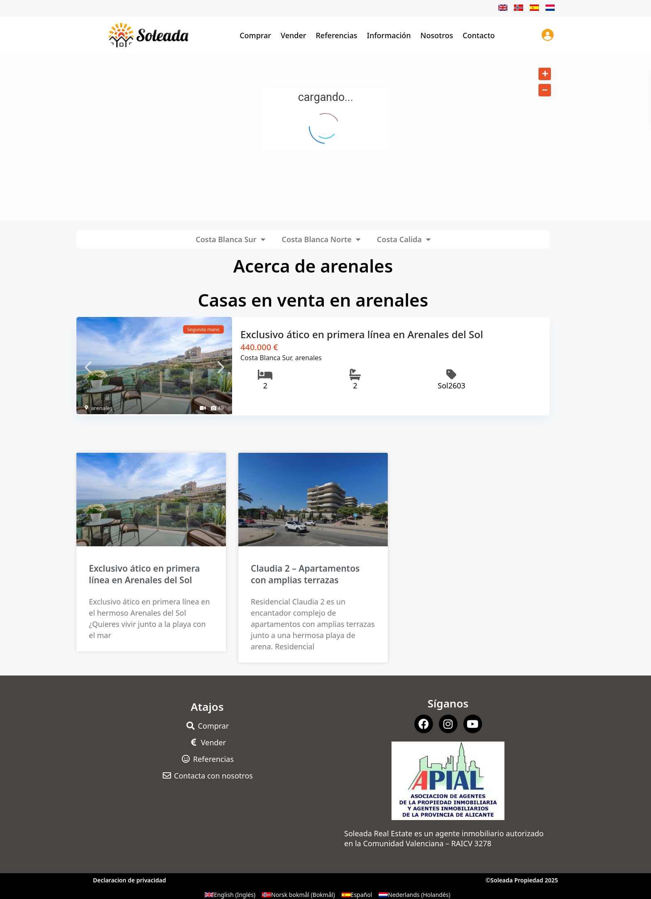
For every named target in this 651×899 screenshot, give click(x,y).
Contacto (479, 35)
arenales (102, 408)
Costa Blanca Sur (230, 239)
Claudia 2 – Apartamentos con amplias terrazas (305, 573)
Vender (293, 35)
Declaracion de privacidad (129, 879)
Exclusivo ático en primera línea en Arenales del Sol (361, 334)
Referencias (336, 35)
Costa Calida (404, 239)
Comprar (255, 35)
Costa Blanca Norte (321, 239)
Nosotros (437, 35)
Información (389, 35)
